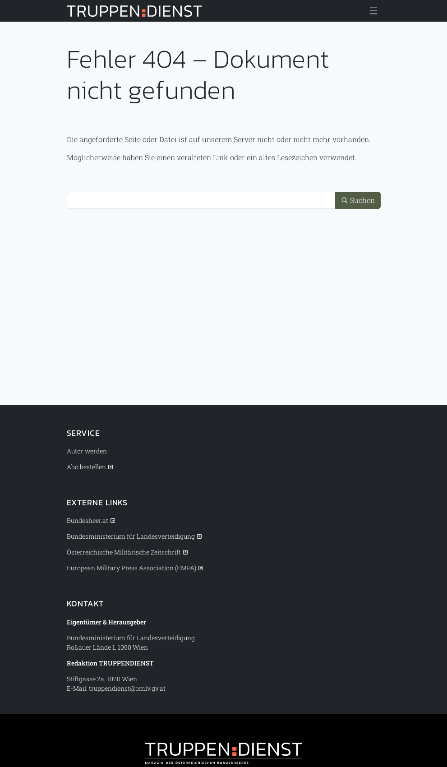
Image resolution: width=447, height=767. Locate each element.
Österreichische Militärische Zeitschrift (124, 552)
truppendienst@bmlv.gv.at (127, 688)
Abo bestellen (86, 466)
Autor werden (87, 451)
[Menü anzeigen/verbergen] (373, 11)
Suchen (358, 200)
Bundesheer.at (87, 520)
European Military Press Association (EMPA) (131, 568)
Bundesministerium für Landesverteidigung (131, 536)
